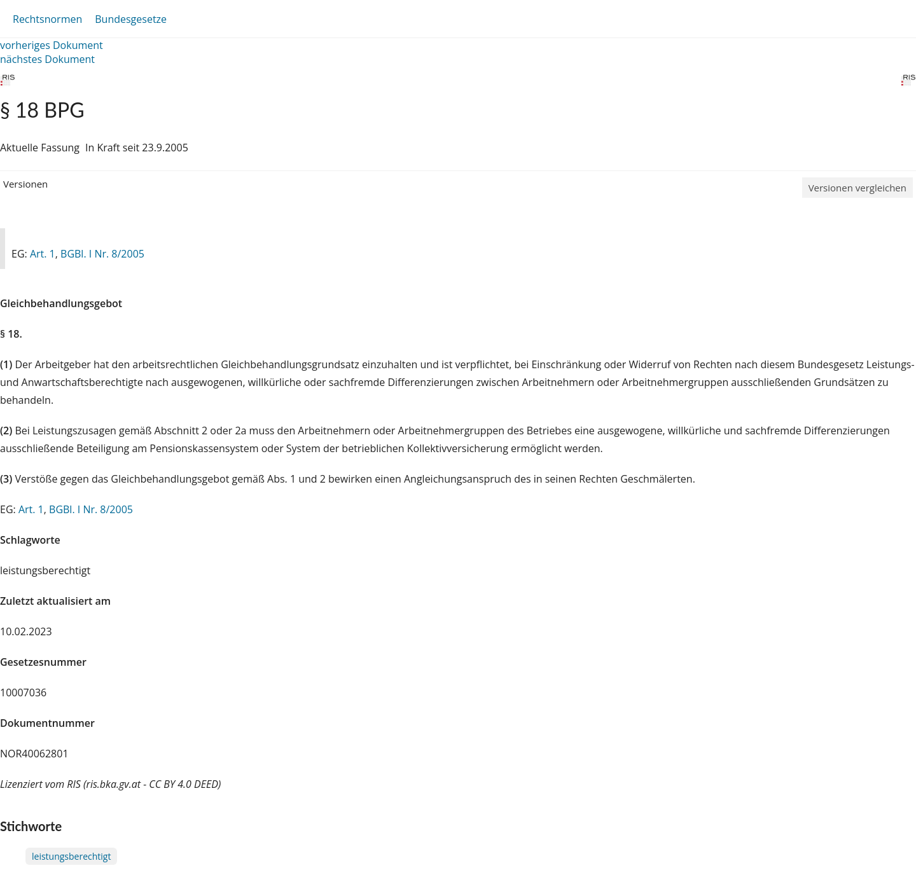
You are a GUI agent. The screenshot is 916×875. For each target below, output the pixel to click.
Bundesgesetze (131, 19)
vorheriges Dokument (51, 45)
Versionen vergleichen (857, 187)
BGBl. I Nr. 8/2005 (102, 254)
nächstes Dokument (47, 59)
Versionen (25, 183)
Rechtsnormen (47, 19)
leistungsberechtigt (71, 856)
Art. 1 (42, 254)
